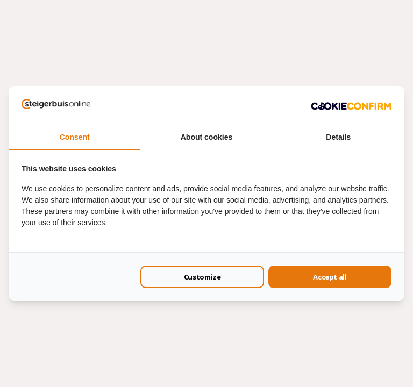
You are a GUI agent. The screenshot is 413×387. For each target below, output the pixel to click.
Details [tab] (338, 137)
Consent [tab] (75, 137)
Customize (202, 277)
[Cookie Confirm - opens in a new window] (351, 105)
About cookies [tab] (206, 137)
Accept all (329, 277)
